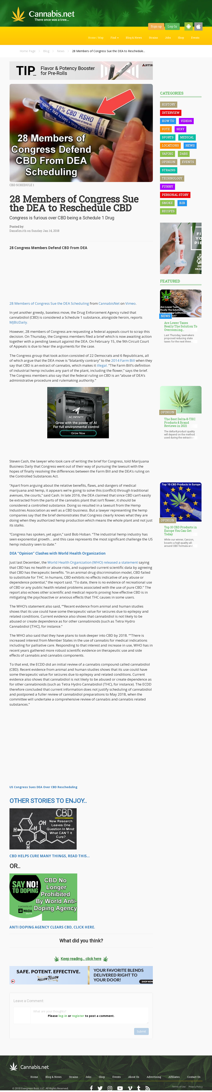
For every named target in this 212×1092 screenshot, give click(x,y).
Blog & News (134, 37)
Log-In (172, 26)
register (78, 1016)
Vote (166, 129)
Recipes (168, 211)
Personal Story (175, 195)
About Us (133, 1076)
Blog (46, 51)
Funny (167, 187)
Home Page (28, 51)
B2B (182, 203)
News (61, 51)
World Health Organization (82, 553)
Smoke (167, 203)
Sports (168, 137)
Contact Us (193, 1076)
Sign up (156, 26)
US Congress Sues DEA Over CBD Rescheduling (43, 787)
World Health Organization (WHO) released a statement (92, 562)
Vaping (167, 154)
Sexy (180, 129)
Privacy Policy (196, 1086)
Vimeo (130, 303)
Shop (181, 37)
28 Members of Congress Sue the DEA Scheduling (49, 303)
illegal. (102, 365)
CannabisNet (109, 303)
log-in (63, 1016)
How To (168, 121)
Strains (153, 37)
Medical (187, 137)
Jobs (168, 37)
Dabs (184, 154)
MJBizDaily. (18, 322)
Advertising (154, 1076)
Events (195, 37)
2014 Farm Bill (123, 360)
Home (34, 1076)
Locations (170, 146)
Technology (172, 178)
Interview (171, 113)
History (168, 104)
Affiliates (174, 1076)
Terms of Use (179, 1086)
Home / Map (96, 37)
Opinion (168, 162)
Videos (186, 121)
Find (115, 37)
